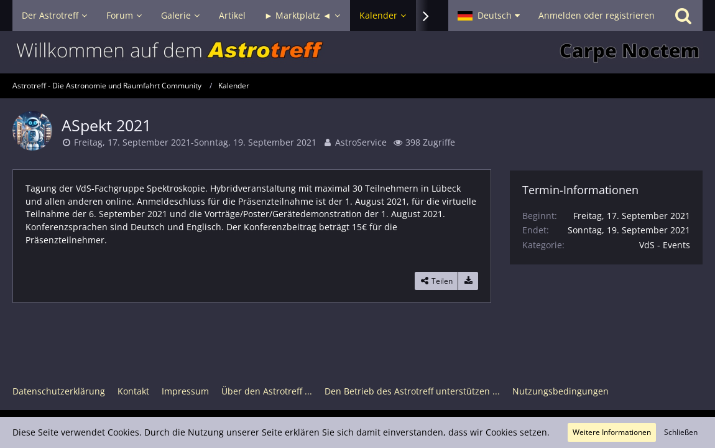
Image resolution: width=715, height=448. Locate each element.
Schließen (681, 432)
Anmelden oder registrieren (596, 15)
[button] (488, 15)
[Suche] (683, 15)
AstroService (361, 142)
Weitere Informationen (612, 432)
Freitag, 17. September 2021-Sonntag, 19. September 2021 (195, 142)
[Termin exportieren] (468, 281)
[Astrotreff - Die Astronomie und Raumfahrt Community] (357, 52)
